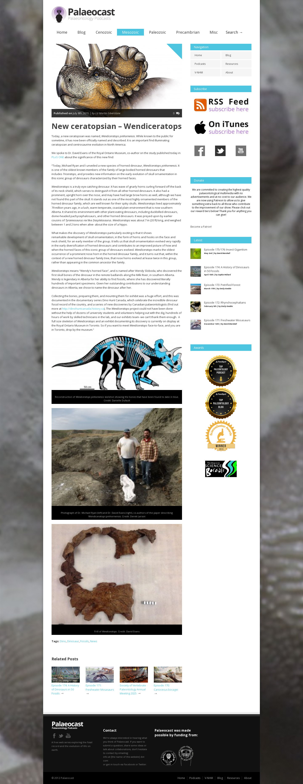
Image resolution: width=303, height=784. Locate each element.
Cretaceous (176, 50)
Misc (214, 32)
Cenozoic (104, 32)
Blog (81, 32)
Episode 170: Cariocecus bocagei (166, 687)
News (93, 641)
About (229, 72)
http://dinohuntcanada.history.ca (83, 308)
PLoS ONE (58, 157)
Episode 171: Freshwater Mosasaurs (100, 687)
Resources (232, 64)
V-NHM (199, 72)
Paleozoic (157, 32)
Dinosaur (73, 641)
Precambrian (187, 32)
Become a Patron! (201, 226)
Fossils (84, 641)
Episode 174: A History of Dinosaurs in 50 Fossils (65, 689)
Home (62, 32)
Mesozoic (130, 32)
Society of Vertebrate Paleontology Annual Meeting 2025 (133, 689)
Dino (63, 641)
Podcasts (200, 64)
